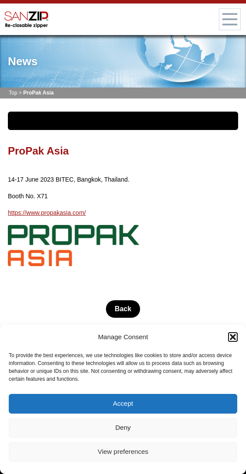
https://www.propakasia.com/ (47, 212)
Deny (122, 427)
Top (13, 93)
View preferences (123, 451)
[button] (232, 337)
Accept (123, 403)
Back (123, 308)
